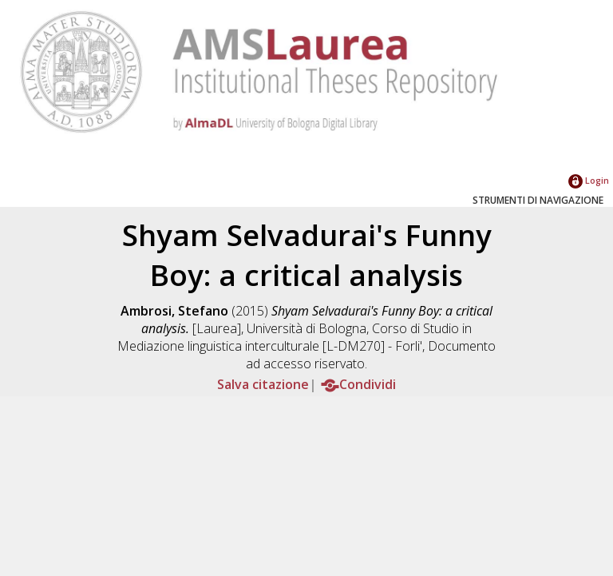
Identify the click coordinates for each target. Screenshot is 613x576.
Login (588, 180)
